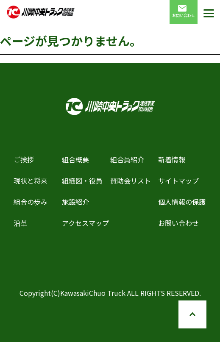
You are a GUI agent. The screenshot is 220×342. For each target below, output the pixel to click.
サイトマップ (178, 180)
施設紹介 (75, 202)
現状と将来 (30, 180)
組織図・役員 (82, 180)
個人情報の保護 (182, 202)
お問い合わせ (183, 11)
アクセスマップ (85, 223)
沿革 (20, 223)
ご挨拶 (24, 159)
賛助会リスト (130, 180)
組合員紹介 (127, 159)
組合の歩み (30, 202)
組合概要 (75, 159)
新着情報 (171, 159)
